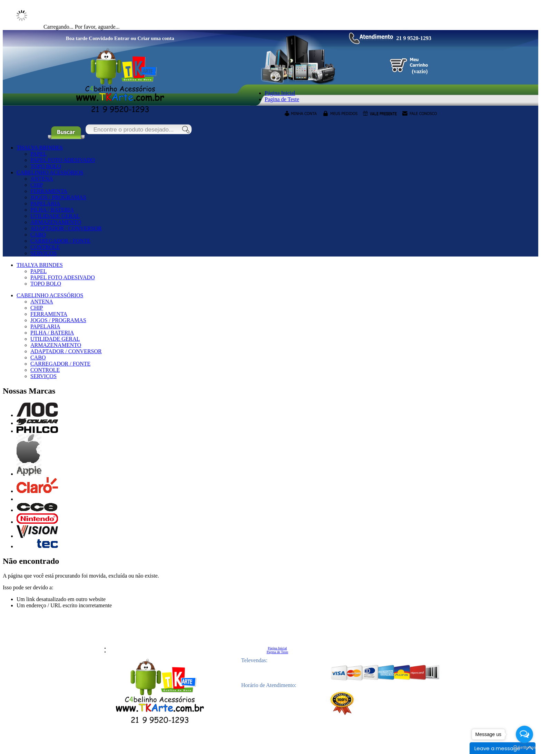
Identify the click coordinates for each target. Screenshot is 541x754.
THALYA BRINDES (40, 148)
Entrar (121, 38)
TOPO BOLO (45, 166)
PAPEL (38, 154)
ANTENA (41, 179)
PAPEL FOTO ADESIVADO (62, 160)
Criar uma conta (155, 38)
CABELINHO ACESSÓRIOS (50, 172)
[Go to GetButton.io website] (524, 747)
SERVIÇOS (43, 253)
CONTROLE (45, 247)
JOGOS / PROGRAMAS (58, 197)
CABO (38, 235)
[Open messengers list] (524, 734)
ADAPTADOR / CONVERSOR (66, 228)
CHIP (36, 185)
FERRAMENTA (48, 191)
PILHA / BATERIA (52, 210)
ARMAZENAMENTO (55, 222)
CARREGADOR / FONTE (60, 241)
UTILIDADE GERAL (55, 216)
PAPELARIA (45, 203)
